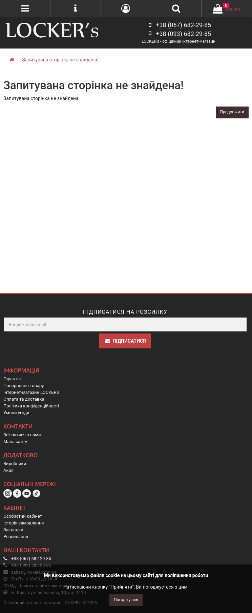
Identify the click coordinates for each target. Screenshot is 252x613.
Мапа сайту (15, 441)
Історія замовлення (23, 522)
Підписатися (125, 341)
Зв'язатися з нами (22, 434)
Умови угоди (16, 412)
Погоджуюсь (126, 599)
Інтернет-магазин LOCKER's (31, 392)
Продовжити (232, 112)
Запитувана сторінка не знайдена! (60, 59)
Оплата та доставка (23, 399)
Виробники (14, 463)
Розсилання (15, 536)
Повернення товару (23, 385)
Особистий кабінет (22, 516)
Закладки (13, 529)
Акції (8, 470)
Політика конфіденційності (31, 405)
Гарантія (12, 378)
